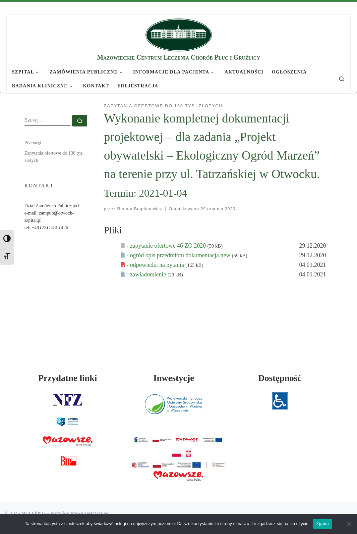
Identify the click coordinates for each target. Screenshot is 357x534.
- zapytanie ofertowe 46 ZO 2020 (167, 245)
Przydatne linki (67, 378)
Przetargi (33, 142)
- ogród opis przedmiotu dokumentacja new (179, 255)
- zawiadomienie (147, 274)
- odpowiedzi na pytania (156, 265)
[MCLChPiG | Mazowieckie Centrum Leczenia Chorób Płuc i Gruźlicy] (179, 34)
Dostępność (280, 378)
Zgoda (322, 523)
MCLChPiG (33, 512)
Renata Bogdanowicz (139, 209)
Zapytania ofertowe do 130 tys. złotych (54, 156)
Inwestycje (173, 378)
